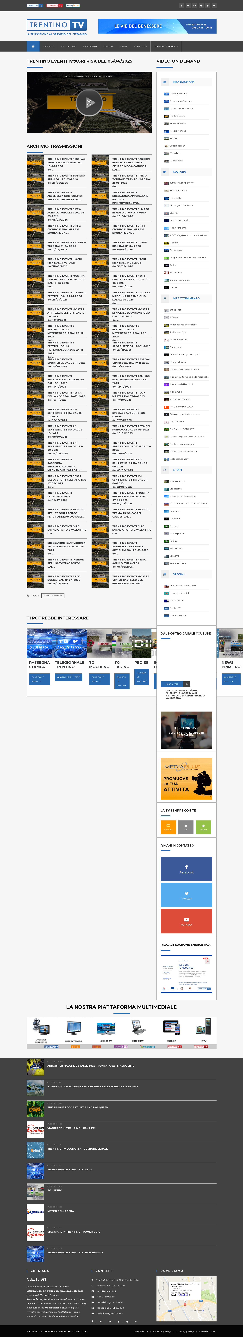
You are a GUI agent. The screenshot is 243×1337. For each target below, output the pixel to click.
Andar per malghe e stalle (183, 324)
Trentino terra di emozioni (183, 451)
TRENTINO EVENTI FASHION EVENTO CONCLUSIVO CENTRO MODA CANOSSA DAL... (131, 164)
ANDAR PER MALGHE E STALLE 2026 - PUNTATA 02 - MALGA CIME (90, 1065)
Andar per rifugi (178, 332)
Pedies (173, 138)
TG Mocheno (176, 160)
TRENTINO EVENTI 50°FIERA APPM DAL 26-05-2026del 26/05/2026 (66, 179)
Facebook (186, 865)
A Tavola (174, 317)
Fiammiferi (175, 347)
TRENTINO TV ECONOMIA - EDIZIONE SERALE (77, 1148)
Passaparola (176, 250)
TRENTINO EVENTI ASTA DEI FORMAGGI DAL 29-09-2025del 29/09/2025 (131, 429)
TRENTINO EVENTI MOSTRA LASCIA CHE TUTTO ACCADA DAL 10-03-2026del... (66, 281)
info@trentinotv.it (106, 1291)
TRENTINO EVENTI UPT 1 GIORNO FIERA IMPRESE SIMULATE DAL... (128, 229)
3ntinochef (175, 309)
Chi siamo (48, 46)
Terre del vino (177, 421)
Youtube (186, 918)
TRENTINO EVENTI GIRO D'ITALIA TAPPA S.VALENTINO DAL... (67, 530)
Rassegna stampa (179, 93)
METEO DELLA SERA (60, 1211)
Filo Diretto (175, 198)
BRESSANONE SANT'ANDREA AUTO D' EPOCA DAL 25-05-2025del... (66, 548)
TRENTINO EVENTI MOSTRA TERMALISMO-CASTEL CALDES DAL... (131, 513)
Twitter (186, 892)
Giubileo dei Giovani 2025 (183, 585)
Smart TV (168, 825)
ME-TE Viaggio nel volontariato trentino (189, 235)
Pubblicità (140, 46)
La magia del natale (180, 593)
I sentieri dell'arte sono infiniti (185, 369)
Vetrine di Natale (178, 615)
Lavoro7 (174, 213)
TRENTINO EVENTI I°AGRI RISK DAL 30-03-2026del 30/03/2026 (129, 263)
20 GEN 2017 (172, 684)
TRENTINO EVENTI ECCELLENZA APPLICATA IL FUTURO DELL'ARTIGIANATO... (130, 198)
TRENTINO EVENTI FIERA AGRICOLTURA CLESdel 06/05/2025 (129, 563)
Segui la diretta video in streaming (186, 734)
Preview (174, 526)
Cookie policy (162, 1331)
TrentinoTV (175, 608)
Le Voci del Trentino (180, 220)
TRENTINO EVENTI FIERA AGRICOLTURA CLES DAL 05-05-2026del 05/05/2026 (66, 214)
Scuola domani (178, 145)
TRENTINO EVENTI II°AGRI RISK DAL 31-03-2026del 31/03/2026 (64, 263)
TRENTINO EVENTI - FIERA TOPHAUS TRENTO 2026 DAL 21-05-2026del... (131, 181)
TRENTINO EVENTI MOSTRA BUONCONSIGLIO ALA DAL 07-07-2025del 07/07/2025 (131, 498)
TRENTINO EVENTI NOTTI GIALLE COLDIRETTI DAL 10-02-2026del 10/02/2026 (131, 281)
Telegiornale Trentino (181, 101)
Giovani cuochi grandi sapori (184, 354)
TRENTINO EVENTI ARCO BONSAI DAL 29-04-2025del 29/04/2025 (64, 580)
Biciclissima (176, 488)
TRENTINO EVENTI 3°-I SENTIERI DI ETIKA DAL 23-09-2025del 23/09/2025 (65, 448)
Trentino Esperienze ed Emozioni (187, 436)
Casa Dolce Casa (178, 339)
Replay (173, 541)
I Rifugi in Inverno (178, 362)
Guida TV (108, 46)
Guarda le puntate (37, 679)
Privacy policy (185, 1331)
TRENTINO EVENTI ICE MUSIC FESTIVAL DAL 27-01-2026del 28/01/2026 (67, 296)
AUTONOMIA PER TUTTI (182, 183)
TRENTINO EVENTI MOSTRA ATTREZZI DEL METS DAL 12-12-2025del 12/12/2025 (66, 314)
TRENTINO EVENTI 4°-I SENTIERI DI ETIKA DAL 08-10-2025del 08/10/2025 (65, 431)
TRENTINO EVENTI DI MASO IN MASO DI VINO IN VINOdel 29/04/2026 (130, 212)
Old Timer (175, 518)
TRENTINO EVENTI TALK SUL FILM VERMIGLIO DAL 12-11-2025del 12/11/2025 (131, 381)
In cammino (176, 391)
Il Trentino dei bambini (181, 384)
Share (123, 46)
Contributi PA (208, 1331)
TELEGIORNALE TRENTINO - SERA (69, 1169)
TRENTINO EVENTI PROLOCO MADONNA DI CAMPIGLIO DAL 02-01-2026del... (131, 298)
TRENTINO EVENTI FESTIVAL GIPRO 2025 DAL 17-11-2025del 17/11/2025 (131, 363)
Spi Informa (176, 272)
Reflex (173, 265)
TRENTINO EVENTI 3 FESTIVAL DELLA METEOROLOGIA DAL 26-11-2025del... (65, 333)
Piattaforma (68, 46)
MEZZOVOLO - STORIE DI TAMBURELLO (189, 503)
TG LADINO (54, 1190)
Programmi (90, 46)
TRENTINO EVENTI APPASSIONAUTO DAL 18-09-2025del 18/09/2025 (131, 448)
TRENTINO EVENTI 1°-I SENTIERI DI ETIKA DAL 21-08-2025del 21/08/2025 (130, 481)
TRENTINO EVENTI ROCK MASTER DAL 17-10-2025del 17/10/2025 (128, 396)
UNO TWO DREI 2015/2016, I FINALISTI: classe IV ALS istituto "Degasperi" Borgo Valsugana (185, 694)
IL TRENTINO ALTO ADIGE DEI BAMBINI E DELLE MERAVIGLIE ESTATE (92, 1086)
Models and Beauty (180, 399)
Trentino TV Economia (181, 108)
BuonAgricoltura (178, 190)
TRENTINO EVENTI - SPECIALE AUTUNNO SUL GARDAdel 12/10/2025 (129, 415)
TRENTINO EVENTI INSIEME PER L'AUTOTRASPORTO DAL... (65, 563)
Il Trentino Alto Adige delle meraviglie (189, 377)
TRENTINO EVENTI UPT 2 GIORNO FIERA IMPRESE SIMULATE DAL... (64, 229)
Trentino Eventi (177, 116)
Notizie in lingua (178, 131)
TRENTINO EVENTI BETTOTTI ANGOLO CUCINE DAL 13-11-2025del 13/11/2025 (66, 381)
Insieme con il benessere (183, 496)
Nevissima (175, 511)
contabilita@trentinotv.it (110, 1302)
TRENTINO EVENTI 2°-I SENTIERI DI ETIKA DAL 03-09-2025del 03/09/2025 (130, 465)
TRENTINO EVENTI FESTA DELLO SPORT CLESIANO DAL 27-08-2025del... (67, 481)
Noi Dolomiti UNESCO (181, 406)
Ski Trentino (176, 548)
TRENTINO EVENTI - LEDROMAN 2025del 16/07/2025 (60, 496)
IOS (185, 825)
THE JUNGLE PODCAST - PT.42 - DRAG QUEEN (77, 1107)
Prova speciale (177, 533)
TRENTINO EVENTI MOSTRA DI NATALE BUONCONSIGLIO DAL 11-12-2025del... (131, 314)
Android (203, 825)
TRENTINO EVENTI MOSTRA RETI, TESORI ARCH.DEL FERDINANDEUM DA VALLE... (66, 513)
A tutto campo (177, 481)
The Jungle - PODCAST (182, 429)
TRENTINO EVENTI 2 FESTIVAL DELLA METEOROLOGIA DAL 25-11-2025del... (130, 333)
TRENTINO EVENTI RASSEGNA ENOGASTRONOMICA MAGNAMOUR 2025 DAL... (64, 465)
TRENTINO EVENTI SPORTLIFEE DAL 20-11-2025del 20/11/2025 (131, 346)
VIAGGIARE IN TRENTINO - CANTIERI (71, 1128)
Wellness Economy (179, 459)
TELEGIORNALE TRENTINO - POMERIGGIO (75, 1252)
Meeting (174, 242)
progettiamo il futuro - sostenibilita (188, 257)
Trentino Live (186, 728)
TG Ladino (175, 153)
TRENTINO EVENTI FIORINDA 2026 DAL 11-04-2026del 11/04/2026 (66, 246)
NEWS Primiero (178, 123)
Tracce (173, 287)
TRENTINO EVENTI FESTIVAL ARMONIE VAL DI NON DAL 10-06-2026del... (66, 164)
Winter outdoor (178, 563)
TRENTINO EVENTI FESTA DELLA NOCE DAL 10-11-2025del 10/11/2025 (66, 396)
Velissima (174, 555)
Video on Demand (52, 596)
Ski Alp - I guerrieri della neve (185, 414)
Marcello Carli (177, 600)
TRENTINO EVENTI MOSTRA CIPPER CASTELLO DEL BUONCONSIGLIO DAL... (131, 580)
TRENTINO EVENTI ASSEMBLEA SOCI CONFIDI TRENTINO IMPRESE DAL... (65, 196)
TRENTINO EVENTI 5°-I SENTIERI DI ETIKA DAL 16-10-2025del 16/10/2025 (65, 415)
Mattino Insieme (178, 227)
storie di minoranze (180, 280)
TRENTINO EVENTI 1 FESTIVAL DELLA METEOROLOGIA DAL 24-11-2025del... (65, 349)
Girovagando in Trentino (182, 205)
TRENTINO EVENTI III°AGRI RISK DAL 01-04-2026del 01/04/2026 (130, 246)
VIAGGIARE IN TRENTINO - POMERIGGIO (74, 1231)
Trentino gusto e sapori (182, 444)
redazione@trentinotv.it (110, 1313)
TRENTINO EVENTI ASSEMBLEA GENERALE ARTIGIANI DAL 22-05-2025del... (130, 548)
